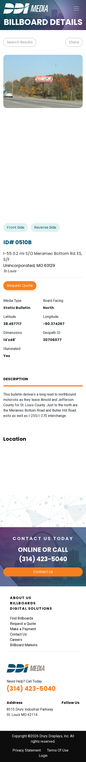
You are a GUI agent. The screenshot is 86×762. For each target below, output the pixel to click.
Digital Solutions (31, 608)
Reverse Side (45, 227)
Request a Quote (23, 624)
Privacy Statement (26, 750)
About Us (20, 597)
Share (74, 42)
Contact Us (43, 571)
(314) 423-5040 (43, 559)
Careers (16, 640)
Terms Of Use (57, 750)
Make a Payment (23, 629)
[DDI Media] (25, 8)
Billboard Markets (23, 645)
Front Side (15, 227)
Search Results (20, 42)
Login (43, 756)
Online (29, 549)
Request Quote (20, 285)
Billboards (23, 603)
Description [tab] (15, 379)
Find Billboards (21, 618)
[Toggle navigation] (76, 8)
